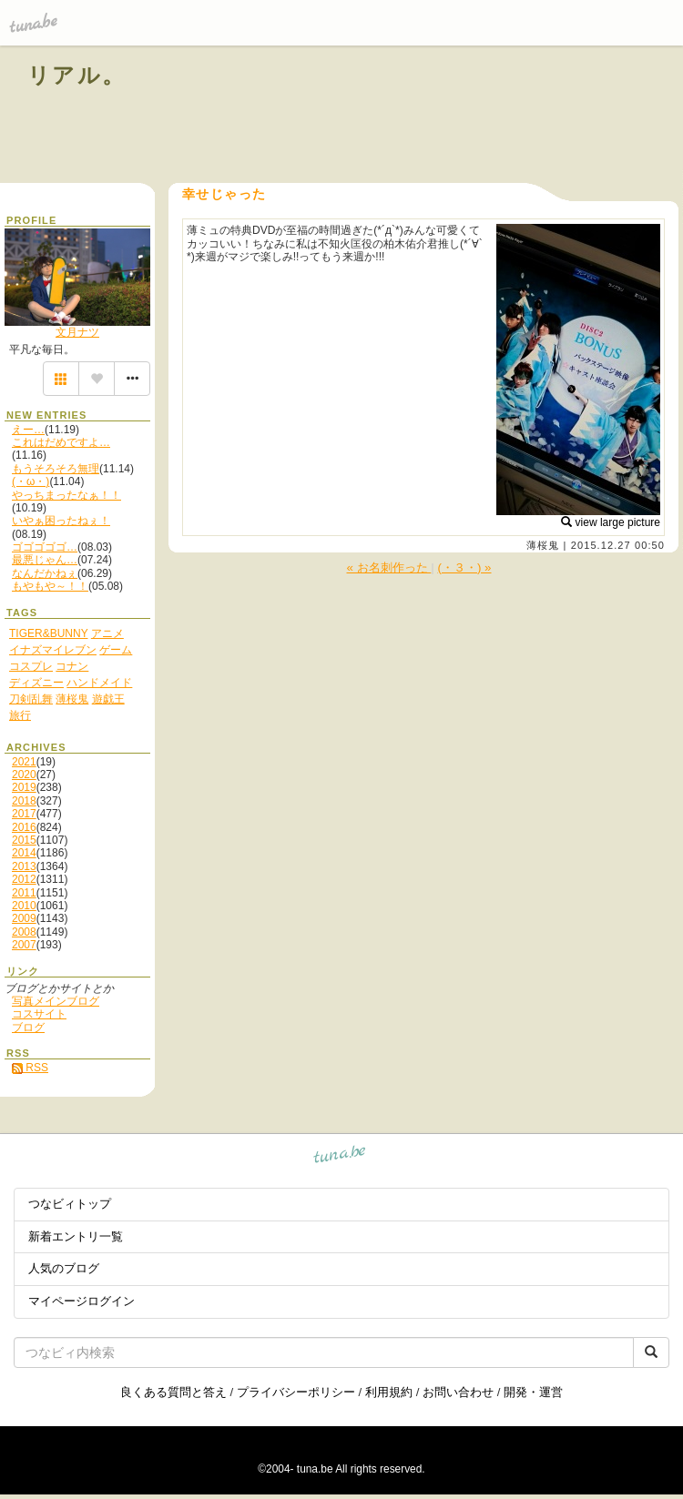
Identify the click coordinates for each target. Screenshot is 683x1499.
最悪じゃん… (44, 559)
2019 (24, 787)
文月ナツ (77, 332)
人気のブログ (63, 1268)
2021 (24, 761)
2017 (24, 813)
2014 (24, 852)
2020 (24, 774)
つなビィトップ (69, 1203)
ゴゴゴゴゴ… (44, 547)
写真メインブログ (55, 1001)
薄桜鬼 (542, 545)
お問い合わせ (458, 1392)
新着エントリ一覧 (75, 1236)
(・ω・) (30, 481)
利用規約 (389, 1392)
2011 (24, 892)
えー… (28, 429)
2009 (24, 918)
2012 (24, 879)
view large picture (610, 522)
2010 (24, 905)
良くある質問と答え (173, 1392)
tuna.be (340, 1157)
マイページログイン (81, 1301)
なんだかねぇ (44, 573)
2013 (24, 866)
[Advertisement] (448, 116)
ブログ (28, 1027)
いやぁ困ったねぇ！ (61, 520)
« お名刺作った (389, 567)
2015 (24, 840)
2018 (24, 801)
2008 (24, 932)
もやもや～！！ (50, 586)
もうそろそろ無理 (55, 468)
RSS (30, 1067)
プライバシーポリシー (296, 1392)
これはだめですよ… (61, 442)
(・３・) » (465, 567)
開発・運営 (533, 1392)
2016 (24, 827)
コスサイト (39, 1014)
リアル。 (77, 75)
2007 (24, 944)
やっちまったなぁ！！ (66, 495)
